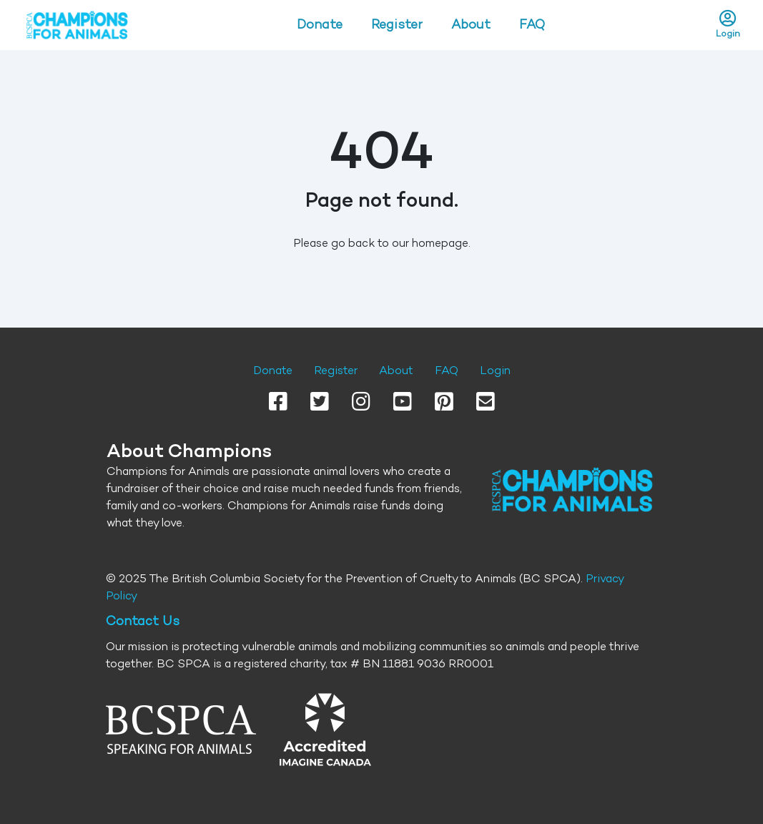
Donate (320, 24)
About (471, 24)
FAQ (532, 24)
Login (495, 370)
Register (397, 24)
